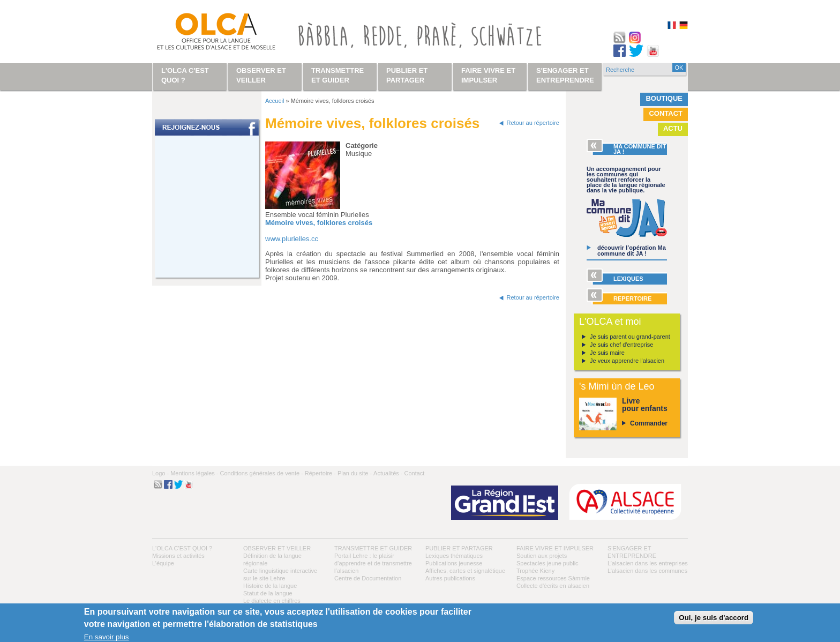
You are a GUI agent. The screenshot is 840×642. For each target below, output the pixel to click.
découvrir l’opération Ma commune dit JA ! (631, 250)
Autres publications (450, 578)
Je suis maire (607, 352)
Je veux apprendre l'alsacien (627, 360)
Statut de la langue (267, 593)
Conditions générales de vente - (261, 473)
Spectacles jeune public (547, 563)
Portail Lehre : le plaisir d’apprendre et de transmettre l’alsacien (373, 563)
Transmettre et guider (373, 548)
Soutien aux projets (541, 556)
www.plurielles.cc (291, 239)
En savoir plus (106, 637)
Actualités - (387, 473)
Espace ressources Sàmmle (553, 578)
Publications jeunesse (453, 563)
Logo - (160, 473)
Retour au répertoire (533, 123)
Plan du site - (355, 473)
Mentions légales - (194, 473)
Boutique (664, 98)
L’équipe (163, 563)
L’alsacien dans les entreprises (648, 563)
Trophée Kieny (535, 571)
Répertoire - (320, 473)
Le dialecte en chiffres (272, 601)
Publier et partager (459, 548)
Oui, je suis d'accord (713, 618)
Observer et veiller (277, 548)
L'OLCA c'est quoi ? (182, 548)
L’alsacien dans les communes (647, 571)
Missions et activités (178, 556)
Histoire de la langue (270, 586)
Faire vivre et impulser (555, 548)
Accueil (274, 101)
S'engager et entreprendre (565, 75)
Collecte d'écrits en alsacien (552, 586)
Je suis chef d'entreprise (621, 344)
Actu (672, 128)
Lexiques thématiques (454, 556)
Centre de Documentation (367, 578)
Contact (665, 113)
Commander (649, 423)
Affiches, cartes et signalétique (465, 571)
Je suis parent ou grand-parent (630, 336)
